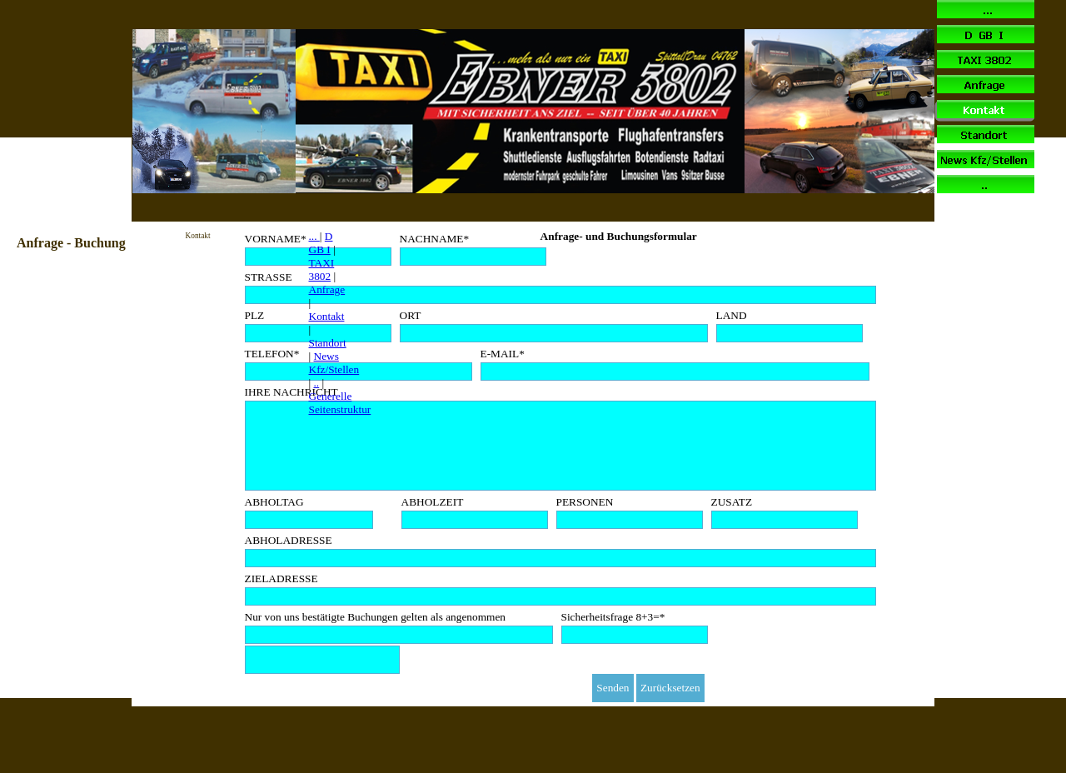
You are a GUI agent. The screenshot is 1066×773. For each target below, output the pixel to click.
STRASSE (268, 277)
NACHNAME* (435, 238)
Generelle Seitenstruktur (340, 403)
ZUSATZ (732, 502)
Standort (327, 343)
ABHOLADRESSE (288, 540)
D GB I (321, 243)
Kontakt (327, 316)
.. (317, 383)
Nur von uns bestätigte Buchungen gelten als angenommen (375, 617)
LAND (731, 315)
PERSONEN (585, 502)
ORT (410, 315)
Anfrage (327, 289)
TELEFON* (272, 353)
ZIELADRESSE (281, 578)
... (314, 236)
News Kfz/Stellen (334, 363)
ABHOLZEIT (432, 502)
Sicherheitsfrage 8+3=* (613, 617)
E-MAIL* (503, 353)
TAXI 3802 (322, 269)
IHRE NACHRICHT (291, 392)
